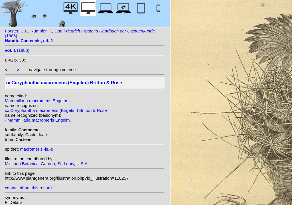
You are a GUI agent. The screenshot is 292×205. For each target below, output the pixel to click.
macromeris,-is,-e (36, 149)
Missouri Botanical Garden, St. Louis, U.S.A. (47, 163)
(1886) (17, 50)
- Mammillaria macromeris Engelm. (38, 120)
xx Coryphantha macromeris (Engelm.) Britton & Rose (56, 110)
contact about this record (28, 187)
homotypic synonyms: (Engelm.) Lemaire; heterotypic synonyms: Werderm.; (85, 202)
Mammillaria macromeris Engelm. (36, 100)
